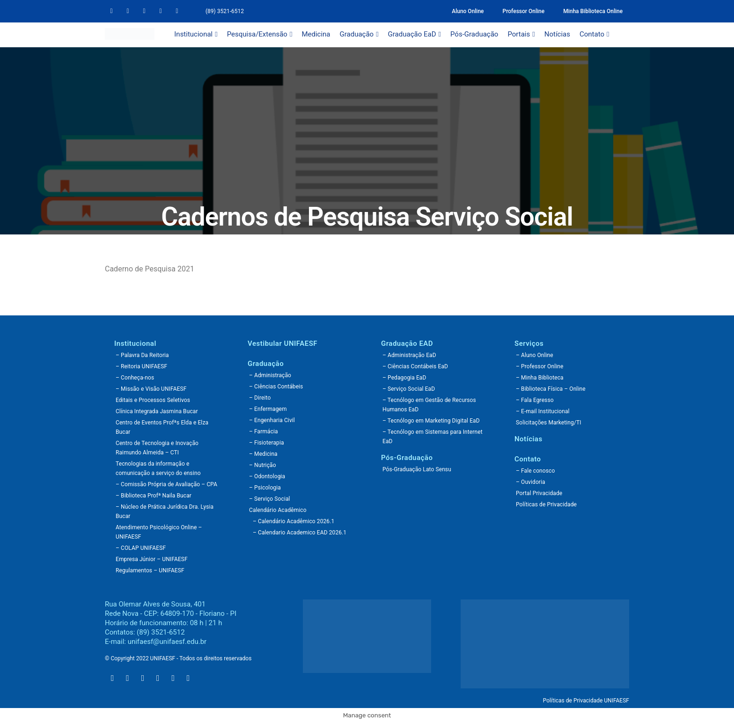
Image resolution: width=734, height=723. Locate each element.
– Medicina (263, 454)
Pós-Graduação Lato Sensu (416, 469)
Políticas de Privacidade (546, 504)
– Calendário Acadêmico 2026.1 (293, 521)
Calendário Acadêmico (278, 510)
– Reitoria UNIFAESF (141, 366)
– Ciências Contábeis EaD (415, 366)
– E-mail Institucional (543, 411)
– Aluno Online (534, 355)
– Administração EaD (409, 355)
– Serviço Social (269, 499)
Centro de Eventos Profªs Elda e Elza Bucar (162, 427)
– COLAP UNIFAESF (141, 548)
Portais (521, 34)
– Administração (270, 375)
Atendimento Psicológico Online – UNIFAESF (159, 532)
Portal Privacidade (539, 493)
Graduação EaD (414, 34)
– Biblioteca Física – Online (551, 389)
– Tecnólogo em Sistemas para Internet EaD (432, 437)
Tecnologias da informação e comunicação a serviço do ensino (158, 468)
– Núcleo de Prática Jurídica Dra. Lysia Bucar (164, 511)
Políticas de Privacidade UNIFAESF (586, 700)
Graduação (359, 34)
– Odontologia (267, 476)
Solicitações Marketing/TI (548, 422)
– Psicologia (265, 487)
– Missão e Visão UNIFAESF (151, 389)
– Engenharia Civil (272, 420)
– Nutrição (262, 465)
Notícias (557, 34)
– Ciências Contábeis (276, 386)
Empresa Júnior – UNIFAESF (152, 559)
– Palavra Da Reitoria (142, 355)
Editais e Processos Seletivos (153, 400)
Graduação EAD (407, 343)
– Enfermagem (268, 409)
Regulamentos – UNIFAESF (150, 570)
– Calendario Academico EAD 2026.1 (299, 532)
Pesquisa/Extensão (260, 34)
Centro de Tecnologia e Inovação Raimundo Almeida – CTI (157, 448)
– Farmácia (263, 431)
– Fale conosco (535, 470)
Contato (594, 34)
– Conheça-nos (135, 377)
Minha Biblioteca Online (593, 11)
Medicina (315, 34)
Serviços (528, 343)
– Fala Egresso (535, 400)
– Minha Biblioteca (540, 377)
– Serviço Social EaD (408, 389)
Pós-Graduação (474, 34)
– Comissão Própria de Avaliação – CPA (166, 484)
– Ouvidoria (530, 482)
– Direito (260, 397)
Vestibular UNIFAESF (282, 343)
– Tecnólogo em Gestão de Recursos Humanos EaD (429, 405)
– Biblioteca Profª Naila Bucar (153, 495)
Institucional (195, 34)
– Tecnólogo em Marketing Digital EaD (431, 420)
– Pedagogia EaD (404, 377)
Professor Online (524, 11)
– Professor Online (539, 366)
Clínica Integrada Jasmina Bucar (157, 411)
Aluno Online (468, 11)
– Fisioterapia (266, 442)
